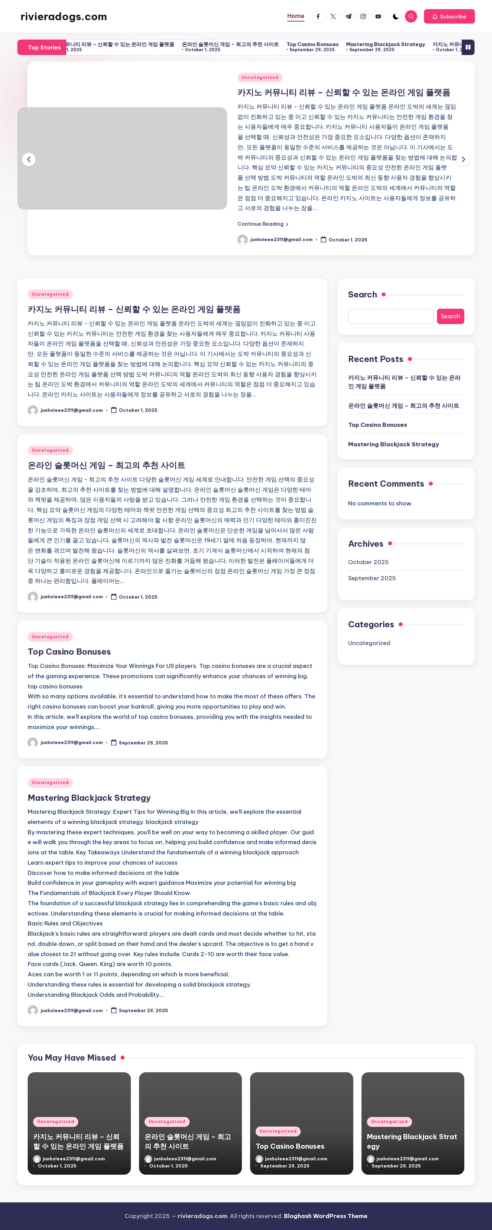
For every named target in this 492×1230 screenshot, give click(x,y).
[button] (449, 16)
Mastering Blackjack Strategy (394, 44)
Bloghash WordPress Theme (326, 1216)
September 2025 (372, 578)
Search (362, 294)
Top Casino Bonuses (322, 44)
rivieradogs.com (63, 16)
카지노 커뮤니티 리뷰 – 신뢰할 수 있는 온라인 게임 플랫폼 (118, 44)
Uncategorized (260, 77)
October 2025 (368, 562)
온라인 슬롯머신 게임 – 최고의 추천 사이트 (239, 44)
